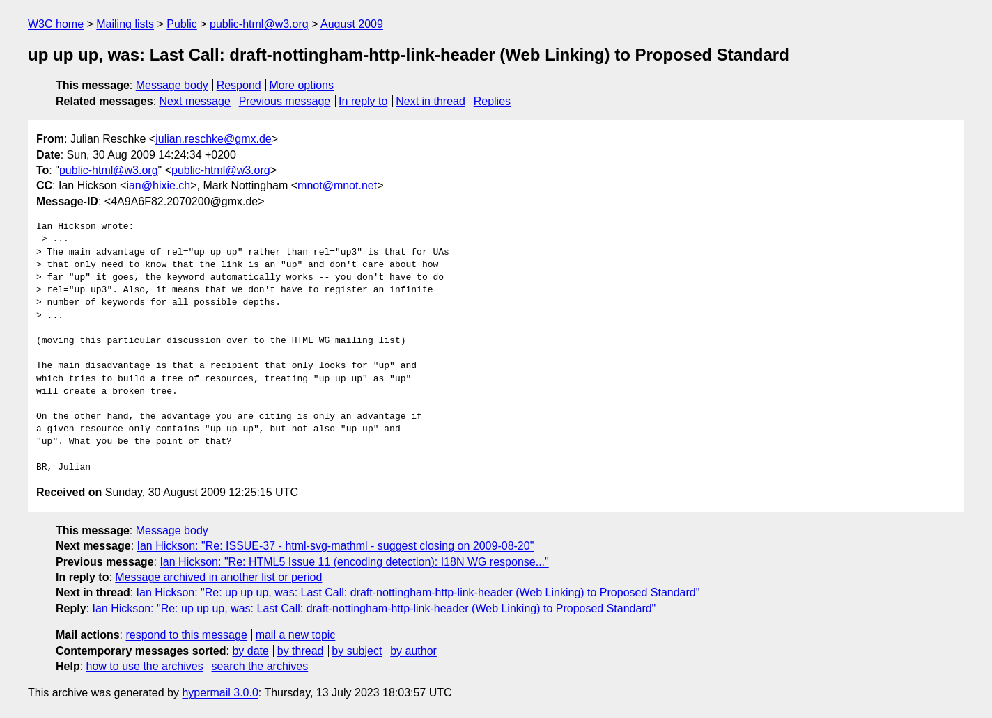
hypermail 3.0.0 (220, 693)
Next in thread (430, 101)
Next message (195, 101)
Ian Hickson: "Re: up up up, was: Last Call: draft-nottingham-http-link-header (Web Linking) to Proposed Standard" (418, 592)
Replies (492, 101)
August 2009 (351, 24)
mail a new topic (296, 635)
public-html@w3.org (259, 24)
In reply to (363, 101)
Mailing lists (125, 24)
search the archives (260, 666)
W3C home (56, 24)
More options (302, 85)
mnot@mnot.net (337, 185)
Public (181, 24)
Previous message (285, 101)
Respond (239, 85)
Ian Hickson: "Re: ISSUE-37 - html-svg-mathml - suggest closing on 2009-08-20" (335, 546)
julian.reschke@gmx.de (213, 139)
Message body (172, 85)
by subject (357, 651)
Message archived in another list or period (218, 577)
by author (413, 651)
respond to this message (186, 635)
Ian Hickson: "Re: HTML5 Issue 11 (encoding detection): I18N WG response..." (354, 562)
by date (250, 651)
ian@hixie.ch (158, 185)
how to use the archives (144, 666)
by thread (300, 651)
